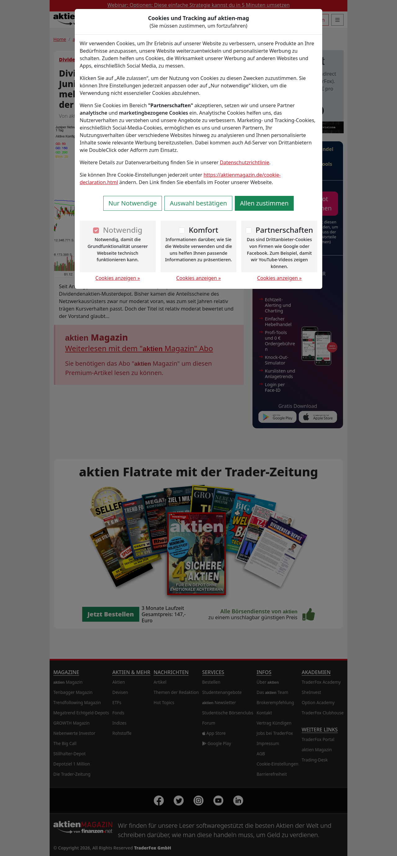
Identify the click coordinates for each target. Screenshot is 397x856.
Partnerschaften (284, 230)
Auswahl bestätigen (198, 203)
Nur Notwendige (133, 203)
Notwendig (122, 230)
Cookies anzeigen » (118, 278)
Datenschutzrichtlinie (244, 162)
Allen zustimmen (264, 203)
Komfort (203, 230)
